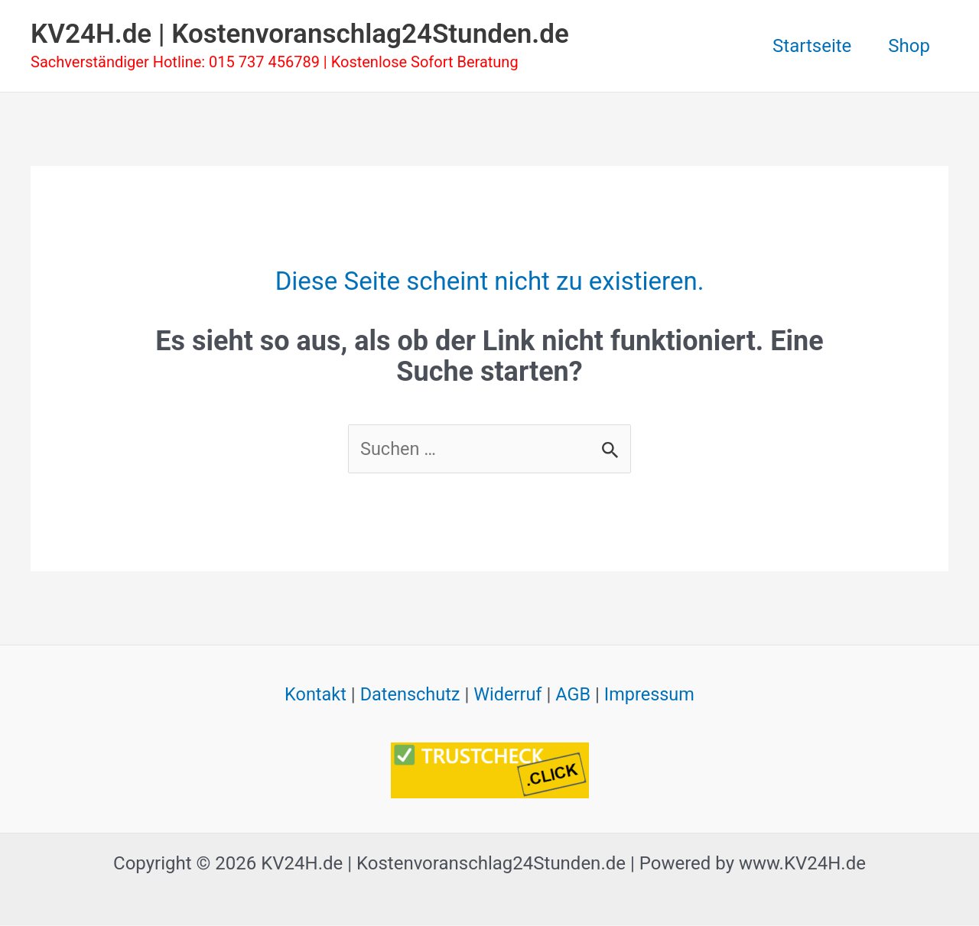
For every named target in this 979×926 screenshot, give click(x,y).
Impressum (652, 695)
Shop (909, 46)
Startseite (811, 46)
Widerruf (508, 695)
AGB (575, 695)
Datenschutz (408, 695)
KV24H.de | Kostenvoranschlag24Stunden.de (300, 34)
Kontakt (312, 695)
